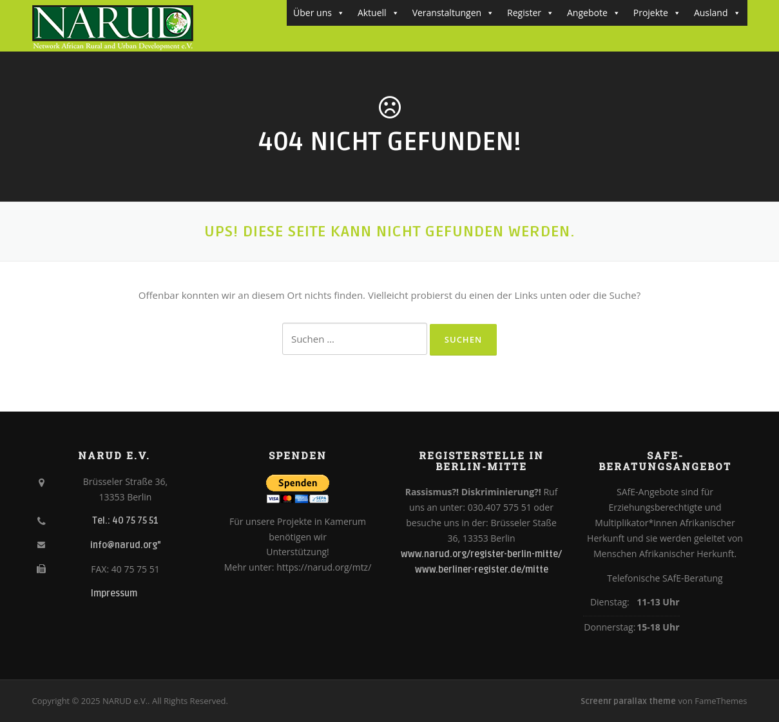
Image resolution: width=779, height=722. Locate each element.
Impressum (114, 593)
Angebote (593, 13)
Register (530, 13)
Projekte (657, 13)
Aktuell (378, 13)
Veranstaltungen (453, 13)
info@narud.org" (125, 545)
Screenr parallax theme (628, 701)
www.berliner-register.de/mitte (481, 569)
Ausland (717, 13)
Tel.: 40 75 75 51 (125, 520)
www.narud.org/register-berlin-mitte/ (481, 554)
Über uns (319, 13)
